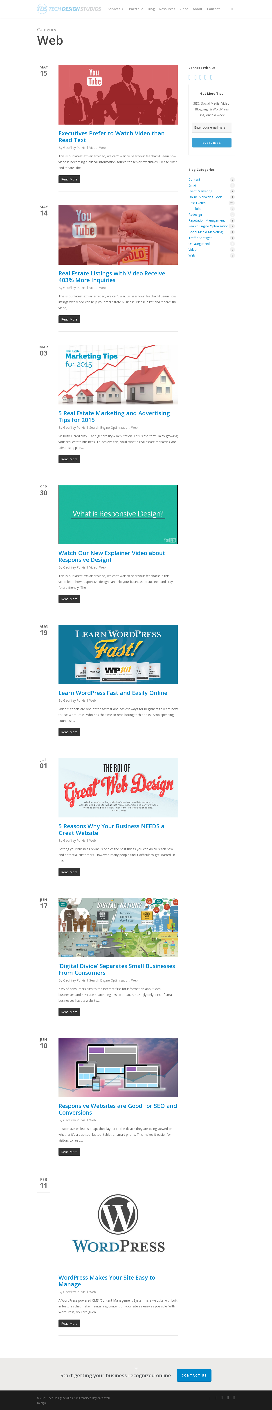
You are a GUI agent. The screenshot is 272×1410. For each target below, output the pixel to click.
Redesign (195, 214)
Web (102, 147)
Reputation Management (207, 220)
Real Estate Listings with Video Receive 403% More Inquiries (111, 276)
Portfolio (195, 208)
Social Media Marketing (206, 232)
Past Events (197, 203)
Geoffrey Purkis (74, 147)
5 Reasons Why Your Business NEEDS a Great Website (111, 829)
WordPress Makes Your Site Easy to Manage (106, 1280)
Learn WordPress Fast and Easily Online (112, 693)
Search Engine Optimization (109, 427)
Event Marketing (200, 191)
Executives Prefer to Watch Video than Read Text (111, 136)
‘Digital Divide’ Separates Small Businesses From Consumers (116, 969)
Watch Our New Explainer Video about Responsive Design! (111, 556)
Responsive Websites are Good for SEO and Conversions (117, 1109)
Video (93, 147)
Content (194, 179)
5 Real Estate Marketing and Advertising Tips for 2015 (114, 416)
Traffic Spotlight (200, 238)
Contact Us (194, 1375)
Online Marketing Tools (206, 197)
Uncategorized (199, 244)
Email (192, 185)
